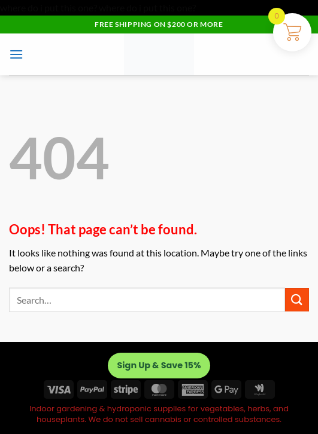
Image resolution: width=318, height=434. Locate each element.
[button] (16, 54)
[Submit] (297, 299)
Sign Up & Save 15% (159, 365)
